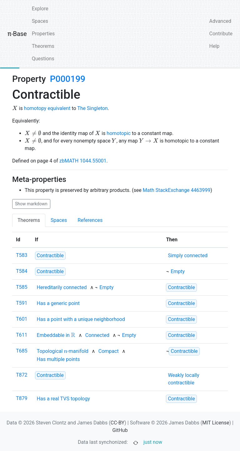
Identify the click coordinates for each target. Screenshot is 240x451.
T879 (22, 398)
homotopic (119, 133)
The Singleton (92, 108)
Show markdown (31, 203)
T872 (22, 375)
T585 (22, 287)
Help (214, 46)
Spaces (40, 21)
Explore (40, 9)
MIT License (215, 423)
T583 (22, 255)
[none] (187, 256)
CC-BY (118, 423)
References (90, 220)
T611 (22, 335)
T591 (22, 303)
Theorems (43, 46)
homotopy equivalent (47, 108)
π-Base (17, 34)
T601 (22, 319)
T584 (22, 271)
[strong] (50, 256)
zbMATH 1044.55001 (83, 161)
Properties (43, 34)
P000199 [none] (67, 79)
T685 (22, 351)
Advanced (220, 21)
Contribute (220, 34)
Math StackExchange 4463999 (177, 190)
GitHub (120, 430)
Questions (43, 59)
